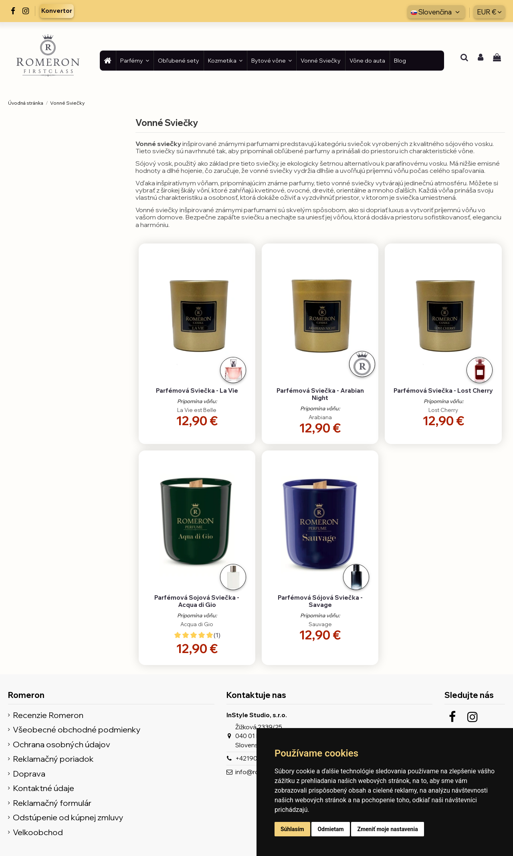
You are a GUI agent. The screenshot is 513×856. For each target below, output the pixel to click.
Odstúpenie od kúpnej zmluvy (68, 817)
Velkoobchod (38, 832)
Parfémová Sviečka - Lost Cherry (443, 390)
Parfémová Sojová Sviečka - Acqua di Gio (196, 601)
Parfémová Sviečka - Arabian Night (320, 394)
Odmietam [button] (330, 829)
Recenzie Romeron (48, 715)
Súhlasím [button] (292, 829)
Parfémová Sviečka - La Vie (197, 390)
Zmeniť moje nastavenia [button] (387, 829)
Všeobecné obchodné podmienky (77, 729)
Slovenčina (436, 12)
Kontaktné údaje (43, 788)
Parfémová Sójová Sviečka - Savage (320, 601)
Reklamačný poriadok (53, 759)
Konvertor (56, 10)
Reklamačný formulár (52, 803)
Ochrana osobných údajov (61, 744)
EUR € (489, 12)
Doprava (29, 774)
